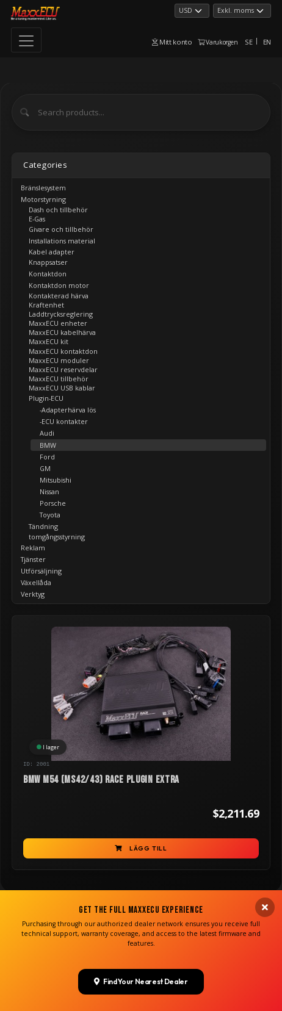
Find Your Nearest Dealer (140, 911)
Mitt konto (172, 41)
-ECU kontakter (64, 421)
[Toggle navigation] (26, 39)
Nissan (49, 491)
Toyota (50, 514)
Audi (47, 432)
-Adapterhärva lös (68, 409)
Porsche (53, 503)
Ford (47, 456)
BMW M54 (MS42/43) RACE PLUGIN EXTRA (101, 780)
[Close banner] (265, 837)
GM (45, 468)
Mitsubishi (55, 479)
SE (248, 41)
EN (267, 41)
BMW (48, 445)
